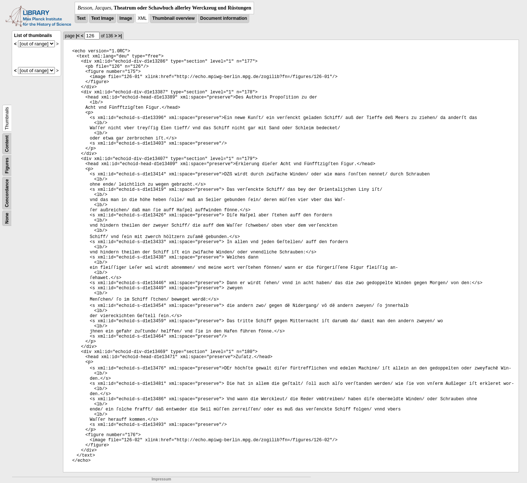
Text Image (102, 18)
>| (120, 35)
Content (7, 143)
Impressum (161, 479)
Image (125, 18)
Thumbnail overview (173, 18)
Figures (7, 165)
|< (77, 35)
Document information (223, 18)
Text (81, 18)
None (7, 218)
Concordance (7, 193)
